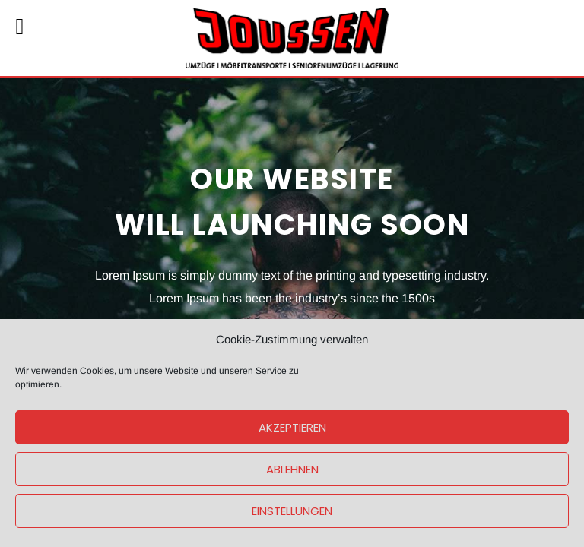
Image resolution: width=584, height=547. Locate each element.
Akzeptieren (292, 427)
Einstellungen (292, 511)
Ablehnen (292, 469)
